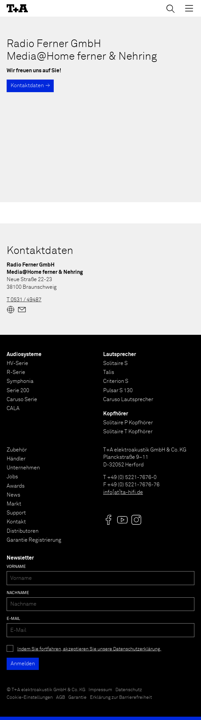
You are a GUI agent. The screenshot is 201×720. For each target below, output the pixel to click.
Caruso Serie (22, 399)
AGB (60, 697)
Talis (108, 372)
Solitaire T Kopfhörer (128, 431)
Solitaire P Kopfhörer (128, 422)
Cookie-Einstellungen (30, 697)
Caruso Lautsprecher (128, 399)
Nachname (18, 593)
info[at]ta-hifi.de (123, 492)
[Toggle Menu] (189, 8)
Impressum (100, 690)
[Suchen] (170, 8)
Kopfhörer (115, 413)
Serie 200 (18, 390)
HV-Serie (17, 363)
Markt (14, 504)
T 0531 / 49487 (24, 299)
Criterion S (115, 381)
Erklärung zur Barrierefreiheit (121, 697)
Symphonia (20, 381)
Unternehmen (23, 467)
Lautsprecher (119, 354)
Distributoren (22, 531)
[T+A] (17, 8)
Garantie (77, 697)
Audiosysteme (24, 354)
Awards (16, 486)
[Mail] (22, 310)
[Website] (11, 310)
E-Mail (13, 619)
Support (16, 512)
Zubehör (17, 449)
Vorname (16, 567)
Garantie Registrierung (34, 540)
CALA (13, 408)
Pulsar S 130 (118, 390)
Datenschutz (128, 690)
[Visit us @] (108, 519)
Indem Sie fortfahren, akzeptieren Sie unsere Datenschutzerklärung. (89, 649)
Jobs (12, 476)
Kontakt (16, 521)
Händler (16, 458)
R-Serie (16, 372)
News (13, 495)
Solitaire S (115, 363)
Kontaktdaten (27, 85)
